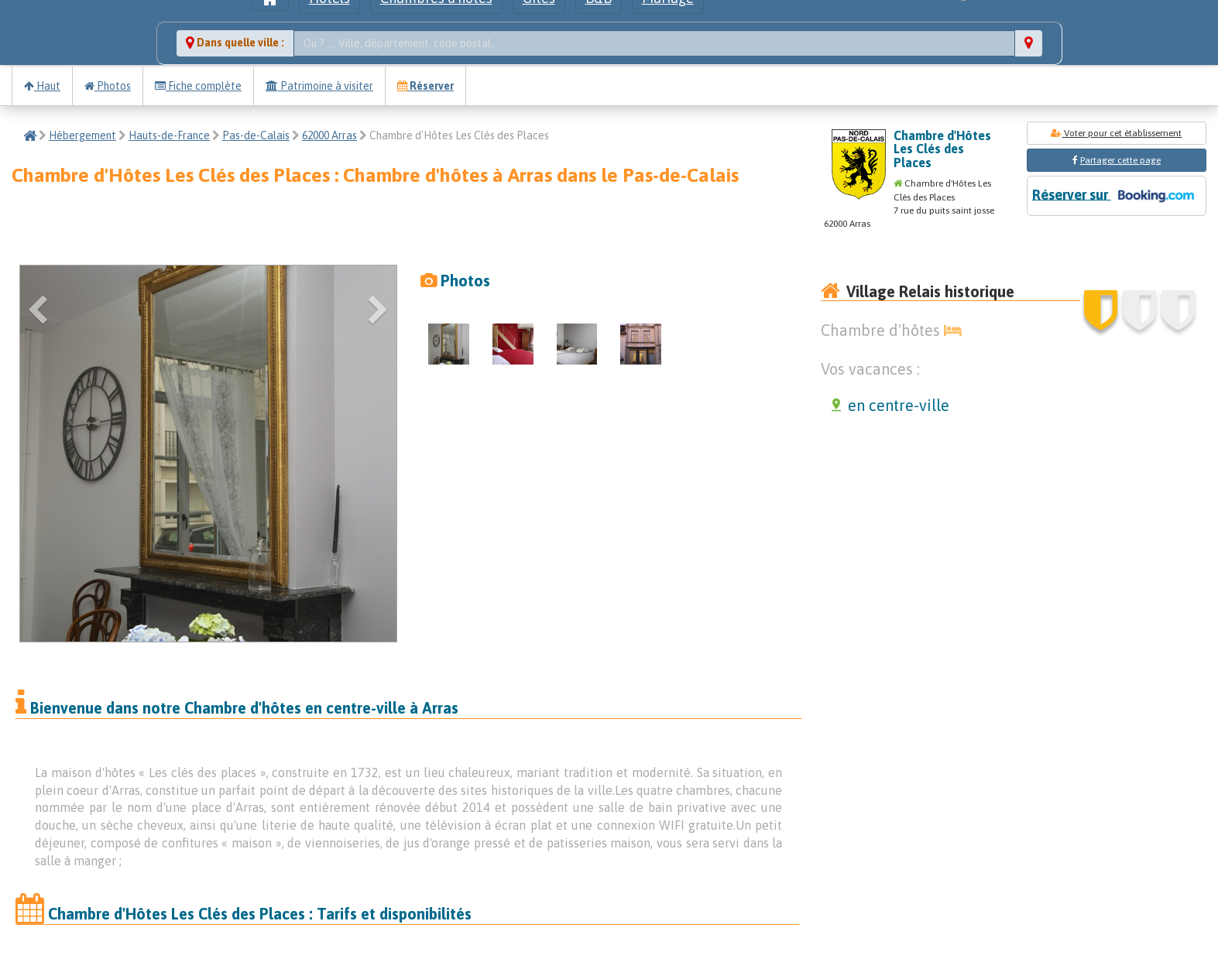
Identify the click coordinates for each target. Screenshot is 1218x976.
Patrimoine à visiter (319, 86)
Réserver (425, 86)
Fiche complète (198, 86)
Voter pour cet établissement (1116, 133)
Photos (107, 86)
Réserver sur (1116, 195)
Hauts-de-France (169, 135)
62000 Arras (329, 135)
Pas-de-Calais (256, 135)
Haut (42, 86)
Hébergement (82, 135)
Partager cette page (1120, 160)
